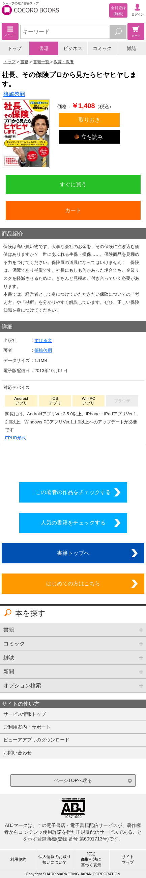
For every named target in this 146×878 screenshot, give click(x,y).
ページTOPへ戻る (73, 780)
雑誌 (131, 48)
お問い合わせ (17, 752)
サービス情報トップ (24, 714)
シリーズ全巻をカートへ (73, 462)
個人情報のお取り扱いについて (54, 859)
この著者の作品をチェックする (73, 492)
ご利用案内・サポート (27, 727)
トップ (14, 48)
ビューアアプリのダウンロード (36, 739)
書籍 (44, 48)
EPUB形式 (15, 437)
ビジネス (72, 48)
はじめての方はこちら (73, 583)
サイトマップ (128, 859)
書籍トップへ (73, 553)
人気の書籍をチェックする (73, 522)
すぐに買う (73, 184)
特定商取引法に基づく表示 (91, 859)
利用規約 (18, 859)
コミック (102, 48)
